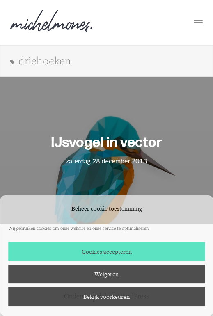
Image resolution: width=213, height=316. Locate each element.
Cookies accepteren (107, 251)
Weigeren (106, 274)
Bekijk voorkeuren (106, 297)
